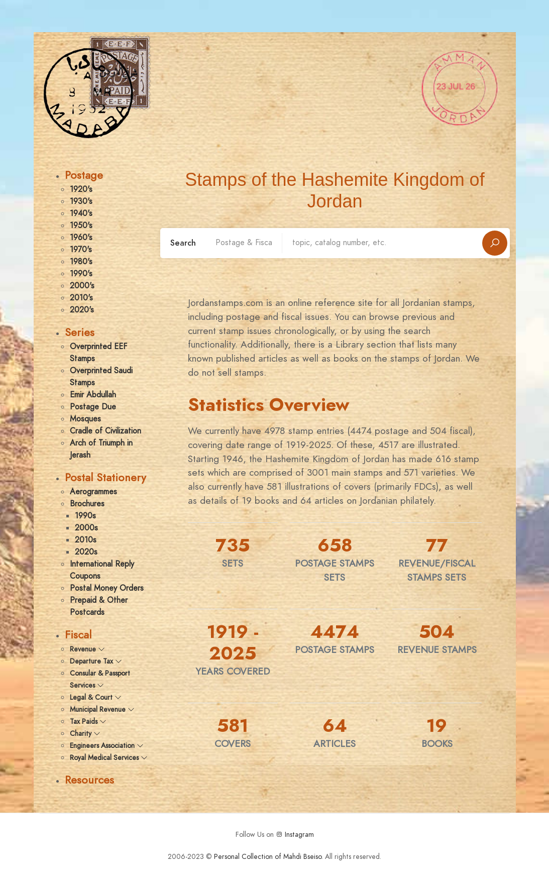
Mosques (85, 418)
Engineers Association (107, 745)
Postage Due (93, 406)
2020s (86, 552)
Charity (85, 733)
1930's (81, 201)
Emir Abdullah (93, 394)
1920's (81, 189)
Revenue (87, 649)
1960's (81, 237)
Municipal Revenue (102, 709)
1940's (81, 213)
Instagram (295, 834)
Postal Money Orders (107, 588)
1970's (81, 249)
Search (183, 243)
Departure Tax (96, 661)
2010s (85, 539)
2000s (86, 527)
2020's (82, 309)
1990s (85, 515)
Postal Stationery (105, 477)
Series (79, 332)
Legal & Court (96, 697)
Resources (89, 780)
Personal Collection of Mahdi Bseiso (267, 856)
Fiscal (78, 634)
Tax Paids (88, 721)
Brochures (87, 503)
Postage (84, 175)
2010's (81, 297)
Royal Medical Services (109, 757)
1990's (81, 273)
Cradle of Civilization (105, 430)
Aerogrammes (93, 491)
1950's (81, 225)
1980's (81, 261)
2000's (82, 285)
